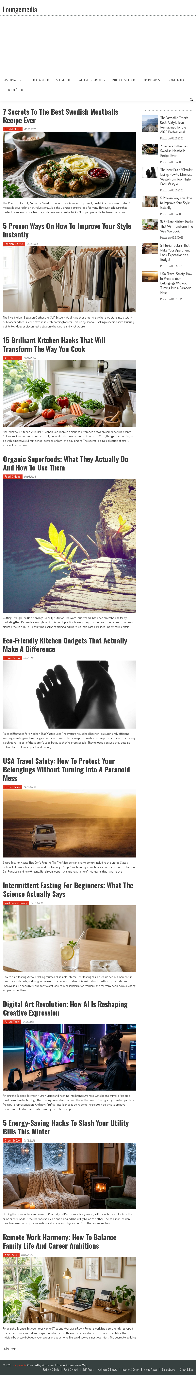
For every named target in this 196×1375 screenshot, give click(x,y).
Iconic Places (151, 80)
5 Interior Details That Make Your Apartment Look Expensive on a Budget (175, 254)
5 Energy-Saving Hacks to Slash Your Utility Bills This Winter (66, 1126)
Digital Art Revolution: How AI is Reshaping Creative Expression (65, 1008)
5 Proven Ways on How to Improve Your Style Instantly (67, 229)
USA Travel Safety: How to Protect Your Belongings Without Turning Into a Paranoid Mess (66, 769)
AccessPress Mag (76, 1365)
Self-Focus (64, 80)
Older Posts (9, 1349)
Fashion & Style (13, 80)
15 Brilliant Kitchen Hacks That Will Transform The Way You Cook (54, 344)
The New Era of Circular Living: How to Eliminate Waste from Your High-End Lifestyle (176, 175)
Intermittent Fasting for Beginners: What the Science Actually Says (68, 889)
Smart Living (175, 80)
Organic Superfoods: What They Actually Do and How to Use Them (66, 462)
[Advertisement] (98, 45)
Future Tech (12, 1022)
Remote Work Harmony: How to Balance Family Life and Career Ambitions (60, 1241)
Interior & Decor (123, 80)
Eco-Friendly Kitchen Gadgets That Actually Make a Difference (65, 644)
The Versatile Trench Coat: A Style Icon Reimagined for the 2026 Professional (174, 124)
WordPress (48, 1365)
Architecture (12, 358)
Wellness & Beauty (92, 80)
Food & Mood (40, 80)
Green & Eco (15, 90)
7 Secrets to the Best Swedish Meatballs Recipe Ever (61, 115)
